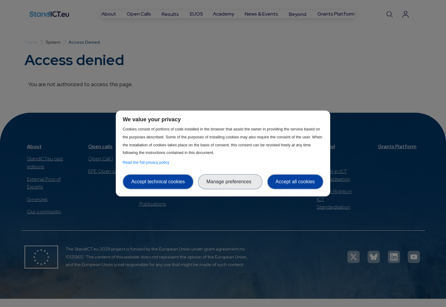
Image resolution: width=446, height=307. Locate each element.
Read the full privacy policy (147, 162)
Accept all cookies (295, 181)
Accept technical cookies (158, 181)
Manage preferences (230, 181)
